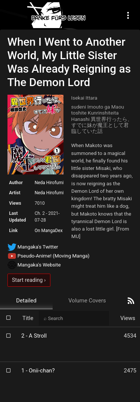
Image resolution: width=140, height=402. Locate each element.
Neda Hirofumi (49, 182)
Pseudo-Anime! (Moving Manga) (48, 256)
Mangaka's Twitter (32, 247)
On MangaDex (49, 230)
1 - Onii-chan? (38, 370)
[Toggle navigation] (128, 15)
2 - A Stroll (34, 335)
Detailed (26, 300)
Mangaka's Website (34, 265)
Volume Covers (87, 300)
